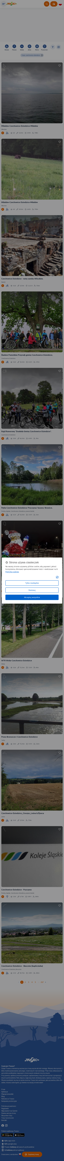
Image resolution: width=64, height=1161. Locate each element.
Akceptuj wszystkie (32, 597)
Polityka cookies (12, 572)
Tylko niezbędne (32, 583)
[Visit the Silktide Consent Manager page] (57, 577)
